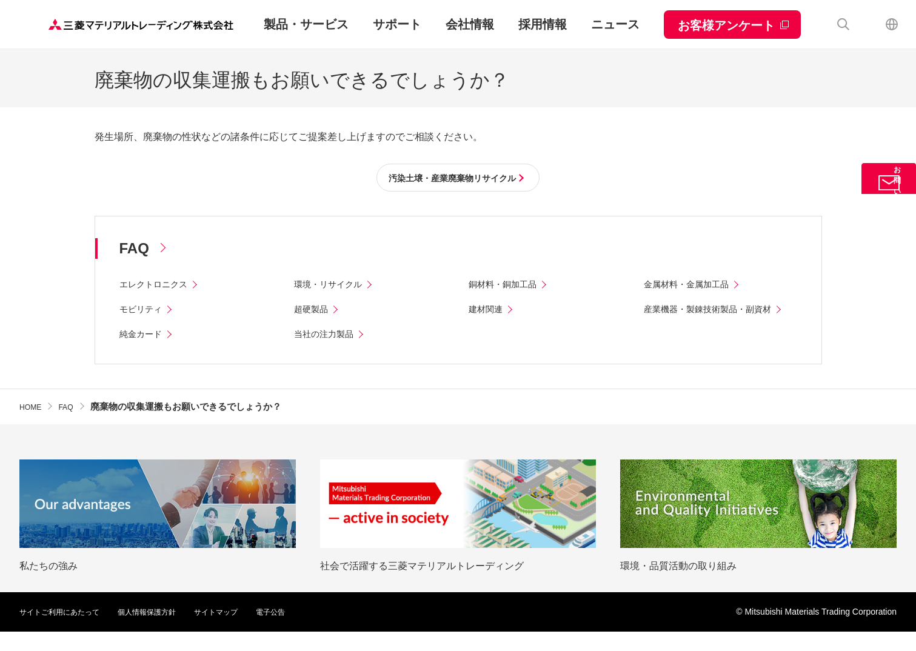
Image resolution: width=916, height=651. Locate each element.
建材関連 (488, 311)
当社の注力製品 (328, 353)
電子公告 (303, 631)
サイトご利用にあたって (66, 631)
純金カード (143, 353)
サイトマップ (242, 631)
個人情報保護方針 (165, 631)
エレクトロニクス (158, 286)
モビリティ (143, 311)
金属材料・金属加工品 (692, 286)
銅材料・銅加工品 (507, 286)
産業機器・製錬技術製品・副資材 (716, 311)
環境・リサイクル (333, 286)
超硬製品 (313, 311)
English (892, 24)
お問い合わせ (889, 202)
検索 (843, 24)
